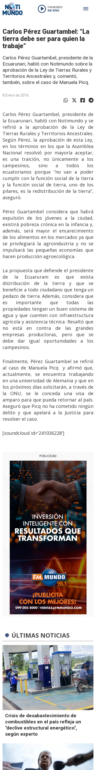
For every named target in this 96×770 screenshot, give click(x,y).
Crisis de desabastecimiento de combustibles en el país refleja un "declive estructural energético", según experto (43, 725)
